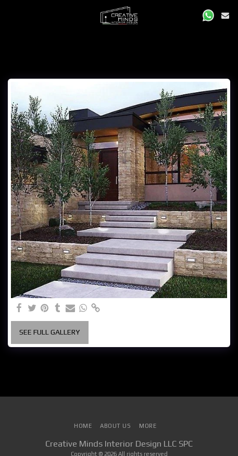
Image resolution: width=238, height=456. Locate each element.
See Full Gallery (49, 332)
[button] (11, 14)
